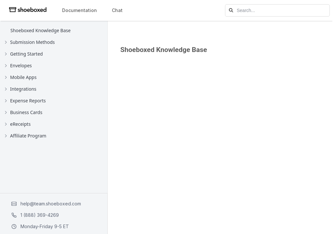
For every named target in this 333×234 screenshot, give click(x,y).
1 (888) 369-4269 (35, 215)
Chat (117, 10)
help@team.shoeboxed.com (46, 203)
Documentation (79, 10)
